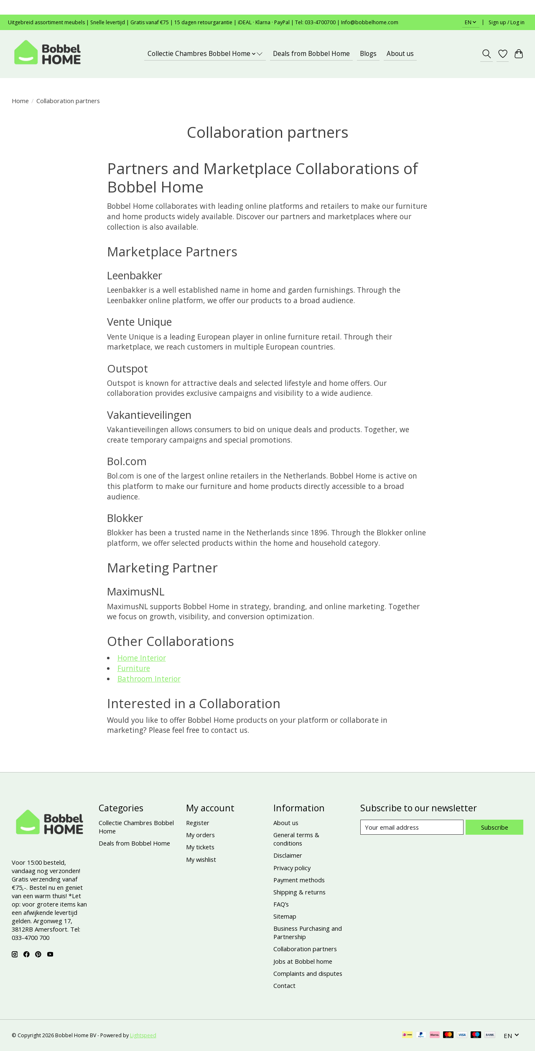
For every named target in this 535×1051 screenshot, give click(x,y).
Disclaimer (287, 855)
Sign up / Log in (507, 22)
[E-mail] (412, 827)
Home (20, 100)
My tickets (200, 847)
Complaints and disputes (307, 973)
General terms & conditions (296, 839)
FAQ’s (281, 904)
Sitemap (284, 916)
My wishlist (201, 859)
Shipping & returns (299, 892)
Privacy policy (292, 868)
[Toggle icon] (486, 53)
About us (400, 53)
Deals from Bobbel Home (311, 53)
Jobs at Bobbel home (302, 961)
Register (197, 822)
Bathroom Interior (149, 679)
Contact (284, 985)
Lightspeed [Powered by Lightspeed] (143, 1035)
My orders (200, 835)
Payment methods (299, 880)
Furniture (133, 668)
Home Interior (141, 658)
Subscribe (494, 827)
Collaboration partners (305, 949)
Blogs (368, 53)
